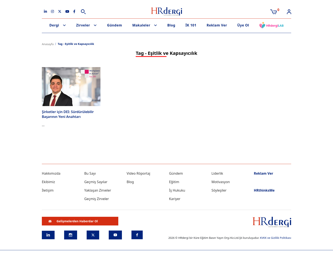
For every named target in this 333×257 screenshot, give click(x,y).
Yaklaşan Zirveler (97, 190)
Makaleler (141, 25)
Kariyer (174, 198)
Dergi (54, 25)
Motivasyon (221, 182)
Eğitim (174, 182)
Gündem (114, 25)
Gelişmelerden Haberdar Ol (73, 221)
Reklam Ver (217, 25)
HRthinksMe (264, 190)
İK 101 (190, 25)
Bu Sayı (90, 173)
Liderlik (217, 173)
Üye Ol (243, 25)
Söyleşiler (219, 190)
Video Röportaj (138, 173)
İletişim (48, 190)
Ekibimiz (48, 182)
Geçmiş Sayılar (95, 182)
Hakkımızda (51, 173)
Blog (171, 25)
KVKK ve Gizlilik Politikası (275, 238)
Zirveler (83, 25)
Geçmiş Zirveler (96, 198)
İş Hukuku (177, 190)
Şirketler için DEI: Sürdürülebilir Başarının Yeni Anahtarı (68, 114)
